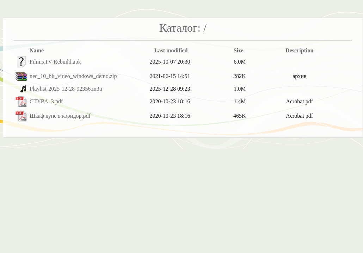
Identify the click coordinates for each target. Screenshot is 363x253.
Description (299, 50)
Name (37, 50)
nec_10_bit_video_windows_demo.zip (73, 76)
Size (239, 50)
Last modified (171, 50)
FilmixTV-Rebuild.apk (55, 62)
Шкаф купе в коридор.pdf (60, 116)
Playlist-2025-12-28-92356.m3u (66, 89)
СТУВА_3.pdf (46, 101)
